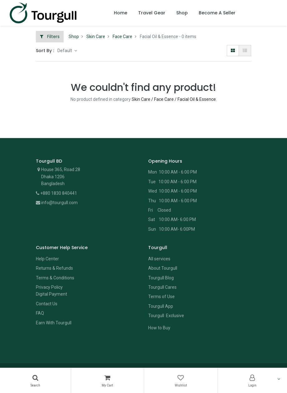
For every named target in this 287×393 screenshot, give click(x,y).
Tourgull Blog (161, 277)
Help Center (47, 258)
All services (159, 258)
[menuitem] (120, 13)
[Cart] (107, 380)
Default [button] (65, 50)
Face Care (122, 36)
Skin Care (95, 36)
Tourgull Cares (162, 287)
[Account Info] (252, 380)
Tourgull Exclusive (166, 315)
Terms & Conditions (55, 277)
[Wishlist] (180, 380)
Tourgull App (160, 306)
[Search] (35, 380)
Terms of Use (161, 296)
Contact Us (46, 303)
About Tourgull (162, 268)
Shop (74, 36)
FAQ (40, 313)
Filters (50, 36)
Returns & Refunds (54, 268)
